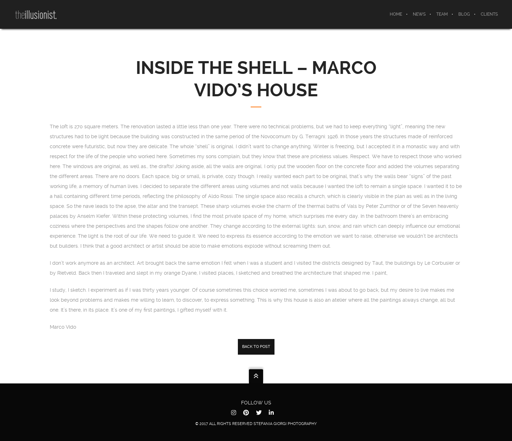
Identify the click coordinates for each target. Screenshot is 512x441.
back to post (256, 346)
